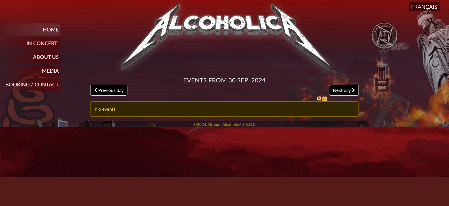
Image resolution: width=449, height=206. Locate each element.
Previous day (109, 90)
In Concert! (42, 43)
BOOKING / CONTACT (32, 84)
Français (424, 6)
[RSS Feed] (319, 98)
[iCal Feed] (324, 98)
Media (50, 71)
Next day (344, 90)
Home (51, 29)
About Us (46, 57)
